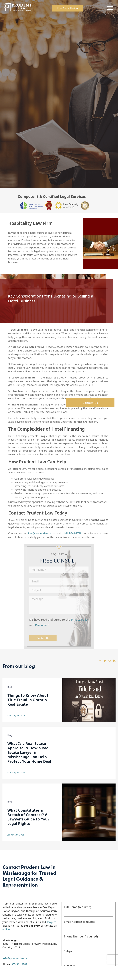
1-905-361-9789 (72, 533)
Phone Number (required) (88, 940)
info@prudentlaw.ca (39, 533)
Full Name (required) (88, 911)
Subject (88, 955)
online (6, 929)
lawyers (51, 922)
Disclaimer (42, 625)
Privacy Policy (79, 620)
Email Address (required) (88, 925)
